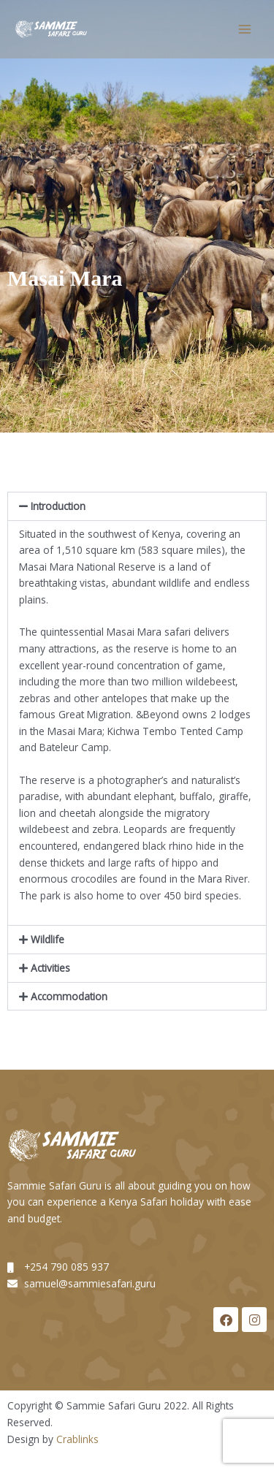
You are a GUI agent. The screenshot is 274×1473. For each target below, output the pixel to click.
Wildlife (47, 939)
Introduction (58, 506)
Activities (50, 968)
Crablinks (77, 1439)
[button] (137, 506)
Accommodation (69, 996)
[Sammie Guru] (51, 29)
